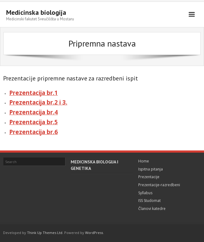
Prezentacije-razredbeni (159, 184)
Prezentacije (148, 176)
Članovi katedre (152, 208)
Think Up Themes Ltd (44, 232)
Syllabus (145, 192)
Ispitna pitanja (150, 169)
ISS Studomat (149, 200)
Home (143, 161)
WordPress (94, 232)
